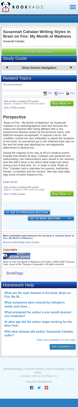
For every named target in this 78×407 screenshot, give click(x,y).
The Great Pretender (12, 85)
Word (59, 93)
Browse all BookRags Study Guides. (21, 242)
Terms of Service (55, 369)
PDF (47, 93)
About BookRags (12, 369)
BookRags (14, 273)
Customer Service (34, 369)
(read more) (10, 181)
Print (70, 93)
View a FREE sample (14, 107)
